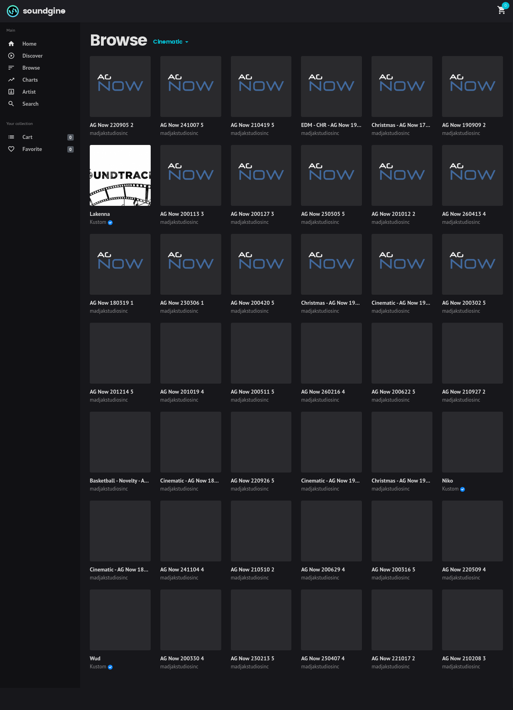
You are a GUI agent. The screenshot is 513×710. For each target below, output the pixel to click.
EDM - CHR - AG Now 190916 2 (337, 125)
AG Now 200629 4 (323, 569)
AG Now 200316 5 (393, 569)
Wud (95, 658)
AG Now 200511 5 (253, 391)
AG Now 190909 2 (464, 125)
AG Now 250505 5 (323, 213)
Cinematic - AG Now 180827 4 (195, 480)
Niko (447, 480)
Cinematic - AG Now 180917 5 (125, 569)
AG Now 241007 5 (182, 125)
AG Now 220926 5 (253, 480)
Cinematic (168, 42)
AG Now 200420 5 (253, 302)
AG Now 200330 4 (182, 658)
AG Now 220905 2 (111, 125)
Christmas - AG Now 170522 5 (407, 125)
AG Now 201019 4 (182, 391)
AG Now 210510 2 (253, 569)
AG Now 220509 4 (464, 569)
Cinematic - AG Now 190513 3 (407, 302)
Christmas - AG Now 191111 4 (407, 480)
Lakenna (100, 213)
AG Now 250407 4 (322, 658)
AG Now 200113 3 (182, 213)
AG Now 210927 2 (463, 391)
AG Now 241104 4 (182, 569)
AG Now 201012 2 (393, 213)
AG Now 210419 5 (253, 125)
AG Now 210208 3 (464, 658)
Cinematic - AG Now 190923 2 (336, 480)
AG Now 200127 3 (252, 213)
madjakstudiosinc (109, 133)
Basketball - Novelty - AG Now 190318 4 (137, 480)
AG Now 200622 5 (393, 391)
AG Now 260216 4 (323, 391)
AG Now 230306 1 (182, 302)
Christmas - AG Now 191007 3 (336, 302)
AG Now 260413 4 (464, 213)
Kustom (98, 222)
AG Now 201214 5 (111, 391)
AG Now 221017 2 (393, 658)
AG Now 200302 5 (464, 302)
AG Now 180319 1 (111, 302)
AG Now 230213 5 (253, 658)
